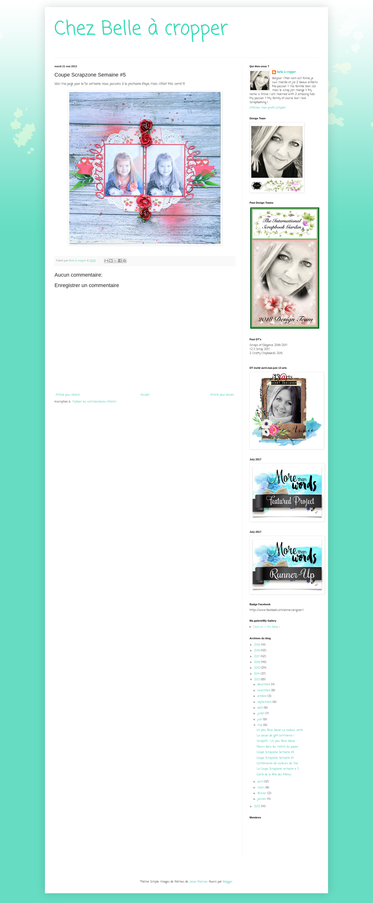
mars (261, 788)
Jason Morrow (198, 882)
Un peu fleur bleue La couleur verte (280, 730)
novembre (264, 690)
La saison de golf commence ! (275, 736)
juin (260, 719)
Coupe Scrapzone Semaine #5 (275, 752)
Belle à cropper (286, 72)
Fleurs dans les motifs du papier (278, 747)
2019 (257, 645)
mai (260, 725)
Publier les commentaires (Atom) (94, 402)
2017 (257, 656)
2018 (257, 650)
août (260, 708)
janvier (262, 799)
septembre (265, 702)
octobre (262, 696)
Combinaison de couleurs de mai (277, 763)
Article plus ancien (222, 395)
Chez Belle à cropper (141, 29)
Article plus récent (68, 395)
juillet (261, 713)
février (262, 793)
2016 (257, 662)
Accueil (145, 395)
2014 (257, 674)
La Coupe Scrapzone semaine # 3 (278, 769)
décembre (264, 684)
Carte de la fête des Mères (274, 775)
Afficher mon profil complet (267, 108)
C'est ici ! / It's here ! (266, 627)
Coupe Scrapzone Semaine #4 (275, 758)
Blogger (227, 882)
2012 (257, 806)
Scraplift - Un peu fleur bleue (276, 741)
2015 (257, 668)
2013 (257, 679)
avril (260, 782)
